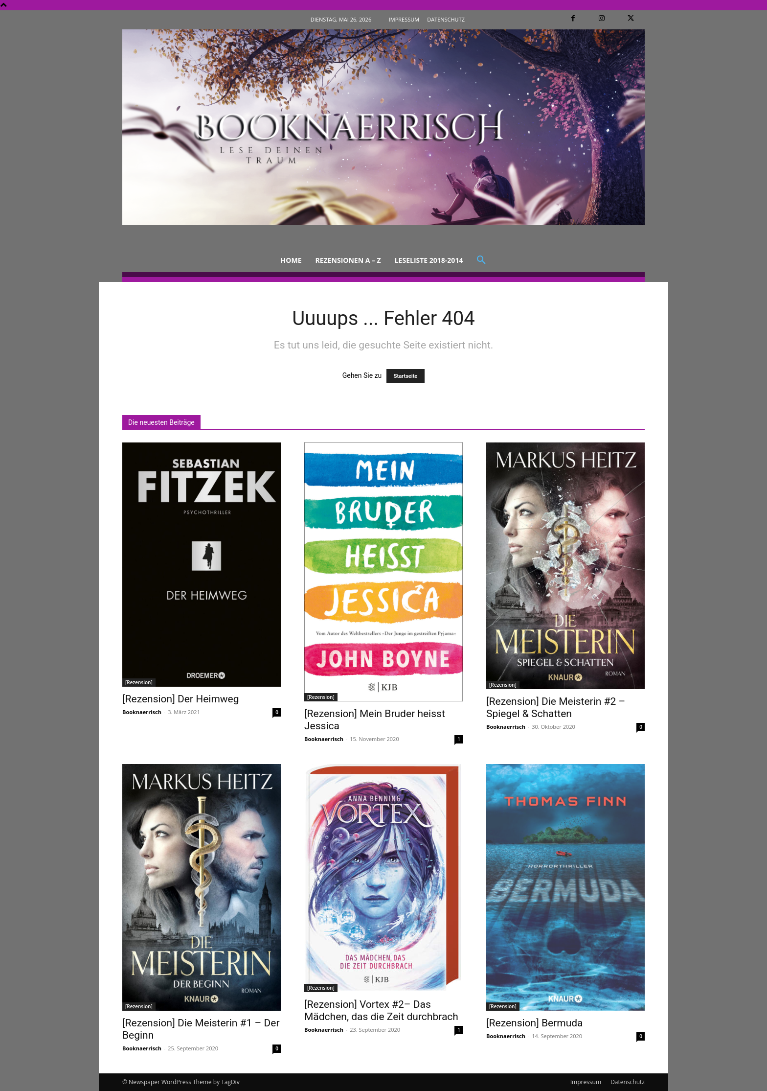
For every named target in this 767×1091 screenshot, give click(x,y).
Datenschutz (627, 1082)
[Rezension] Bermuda (534, 1023)
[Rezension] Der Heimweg (180, 699)
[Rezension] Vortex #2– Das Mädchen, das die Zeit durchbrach (381, 1010)
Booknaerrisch (141, 712)
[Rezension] (139, 682)
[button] (481, 260)
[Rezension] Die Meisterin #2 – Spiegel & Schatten (555, 708)
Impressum (585, 1082)
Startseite (406, 376)
